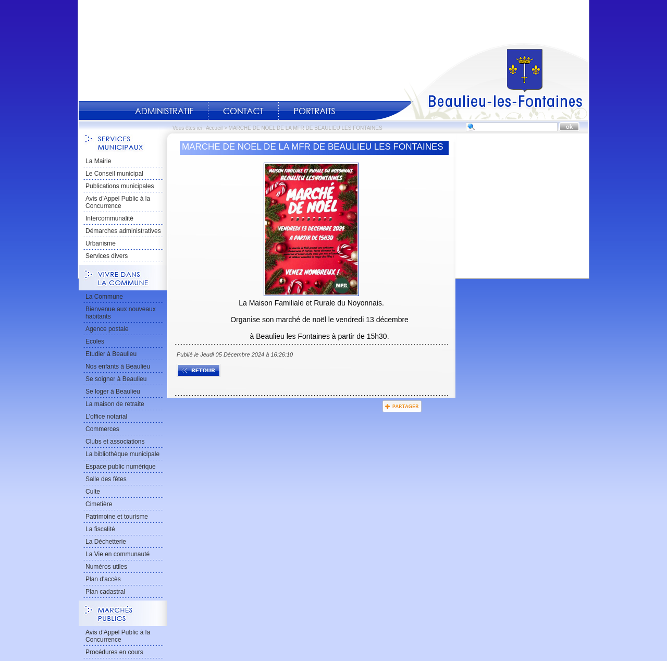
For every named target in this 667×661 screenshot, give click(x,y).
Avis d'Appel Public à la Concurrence (117, 202)
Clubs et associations (114, 441)
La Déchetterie (105, 541)
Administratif (164, 111)
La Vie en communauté (117, 554)
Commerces (102, 429)
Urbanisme (100, 243)
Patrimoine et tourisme (116, 516)
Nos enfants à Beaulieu (117, 366)
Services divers (106, 256)
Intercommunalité (109, 218)
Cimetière (98, 504)
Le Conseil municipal (114, 173)
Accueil (481, 81)
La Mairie (98, 161)
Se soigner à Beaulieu (115, 379)
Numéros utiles (106, 566)
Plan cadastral (105, 591)
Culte (92, 491)
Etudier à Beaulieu (111, 354)
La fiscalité (100, 529)
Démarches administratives (123, 231)
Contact (243, 111)
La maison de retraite (114, 404)
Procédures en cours (114, 652)
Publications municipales (119, 186)
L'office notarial (106, 416)
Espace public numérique (120, 466)
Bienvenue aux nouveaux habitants (120, 312)
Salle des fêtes (106, 479)
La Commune (104, 296)
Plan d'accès (103, 579)
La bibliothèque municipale (122, 454)
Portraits (314, 111)
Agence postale (107, 329)
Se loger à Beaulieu (112, 391)
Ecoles (94, 341)
